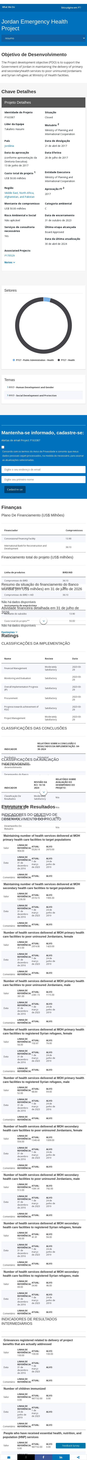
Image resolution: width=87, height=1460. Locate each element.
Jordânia (9, 145)
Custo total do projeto (19, 172)
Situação (50, 112)
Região (8, 188)
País (7, 141)
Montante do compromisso (22, 203)
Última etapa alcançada (60, 227)
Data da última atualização (62, 238)
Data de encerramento (59, 215)
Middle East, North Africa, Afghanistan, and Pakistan (19, 194)
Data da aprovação (16, 152)
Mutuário (52, 124)
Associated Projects (17, 250)
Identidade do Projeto (18, 112)
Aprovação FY (54, 188)
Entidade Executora (57, 172)
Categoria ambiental (58, 203)
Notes (8, 262)
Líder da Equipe (14, 124)
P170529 (9, 255)
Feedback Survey (70, 1445)
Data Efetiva (53, 152)
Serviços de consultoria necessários (19, 229)
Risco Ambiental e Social (20, 215)
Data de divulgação (57, 141)
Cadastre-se (15, 489)
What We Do (8, 7)
